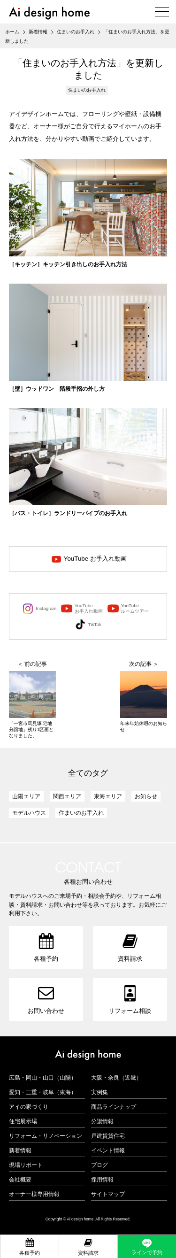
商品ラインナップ (113, 1107)
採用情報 (102, 1179)
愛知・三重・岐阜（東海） (43, 1092)
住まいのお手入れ (87, 90)
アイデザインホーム (88, 1055)
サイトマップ (108, 1194)
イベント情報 (108, 1150)
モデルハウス (29, 813)
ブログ (99, 1165)
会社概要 (20, 1179)
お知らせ (146, 796)
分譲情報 (102, 1121)
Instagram (40, 608)
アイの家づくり (28, 1107)
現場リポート (26, 1165)
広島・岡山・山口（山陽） (43, 1077)
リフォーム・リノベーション (45, 1136)
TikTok (88, 624)
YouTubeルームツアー (128, 608)
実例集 (99, 1092)
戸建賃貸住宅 (108, 1136)
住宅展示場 (23, 1121)
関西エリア (67, 796)
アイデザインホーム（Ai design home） (49, 13)
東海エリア (108, 796)
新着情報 (20, 1150)
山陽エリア (26, 796)
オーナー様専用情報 (34, 1194)
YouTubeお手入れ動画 (82, 608)
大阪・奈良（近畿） (116, 1077)
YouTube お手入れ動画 (95, 558)
